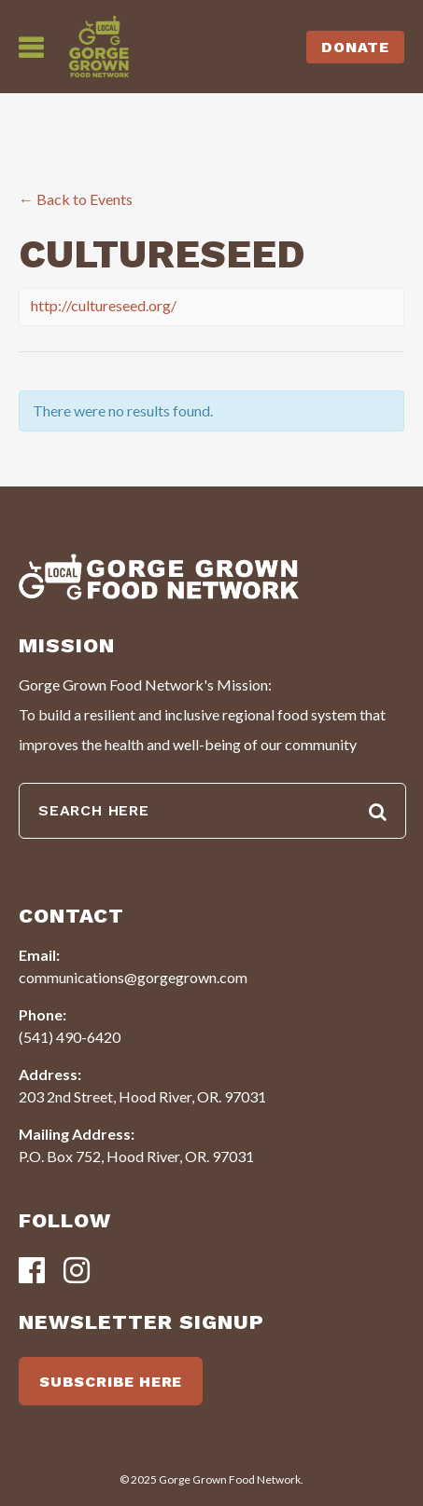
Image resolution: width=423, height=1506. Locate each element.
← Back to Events (76, 199)
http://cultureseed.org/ (103, 305)
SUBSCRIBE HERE (110, 1381)
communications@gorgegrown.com (133, 977)
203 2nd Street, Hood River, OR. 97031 (142, 1096)
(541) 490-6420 (69, 1037)
